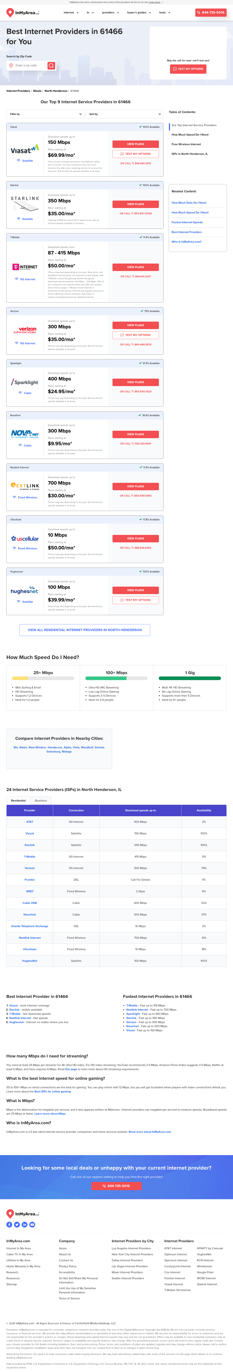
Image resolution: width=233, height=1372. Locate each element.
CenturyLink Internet (177, 1266)
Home (63, 1248)
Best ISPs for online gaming (52, 1091)
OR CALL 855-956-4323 (135, 391)
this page (71, 1069)
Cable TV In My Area (19, 1254)
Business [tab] (41, 800)
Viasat (29, 833)
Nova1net (29, 914)
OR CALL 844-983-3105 (135, 163)
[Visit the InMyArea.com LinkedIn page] (24, 1225)
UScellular (30, 949)
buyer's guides (137, 12)
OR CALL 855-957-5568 (136, 213)
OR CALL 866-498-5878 (135, 344)
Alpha (67, 747)
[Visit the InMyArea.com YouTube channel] (32, 1225)
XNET (29, 891)
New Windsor (37, 747)
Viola (76, 747)
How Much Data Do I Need (189, 203)
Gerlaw (99, 747)
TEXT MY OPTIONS (136, 154)
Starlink (30, 845)
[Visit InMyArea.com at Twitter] (17, 1225)
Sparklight (133, 1014)
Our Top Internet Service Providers (194, 125)
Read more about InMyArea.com (150, 1132)
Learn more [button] (155, 2)
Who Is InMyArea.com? (187, 242)
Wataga (67, 751)
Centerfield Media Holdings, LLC (95, 1323)
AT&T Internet (173, 1248)
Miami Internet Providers (127, 1272)
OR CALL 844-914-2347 (136, 276)
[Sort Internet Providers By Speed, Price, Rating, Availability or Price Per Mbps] (124, 114)
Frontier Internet (174, 1278)
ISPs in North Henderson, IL (190, 154)
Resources (13, 1278)
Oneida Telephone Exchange (29, 926)
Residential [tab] (18, 800)
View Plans (135, 144)
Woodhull (87, 747)
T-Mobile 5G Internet (177, 1290)
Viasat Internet (173, 1284)
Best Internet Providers (187, 232)
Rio (16, 747)
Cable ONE (30, 903)
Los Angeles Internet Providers (131, 1248)
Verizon (30, 868)
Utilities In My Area (18, 1260)
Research (12, 1272)
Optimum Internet (175, 1254)
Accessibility (67, 1272)
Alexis (23, 747)
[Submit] (51, 66)
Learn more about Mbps (50, 1114)
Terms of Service (69, 1298)
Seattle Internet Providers (128, 1278)
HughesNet (29, 961)
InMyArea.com (25, 1323)
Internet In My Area (18, 1248)
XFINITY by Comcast (210, 1248)
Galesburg (53, 751)
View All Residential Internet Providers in (85, 630)
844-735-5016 (212, 13)
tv (88, 12)
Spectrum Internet (175, 1260)
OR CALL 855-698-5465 (136, 495)
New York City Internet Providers (132, 1254)
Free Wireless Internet (186, 144)
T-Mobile (29, 857)
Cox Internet (172, 1272)
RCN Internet (205, 1260)
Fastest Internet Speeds (187, 222)
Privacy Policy (67, 1266)
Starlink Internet (207, 1284)
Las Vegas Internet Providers (130, 1266)
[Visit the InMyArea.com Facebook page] (9, 1225)
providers (108, 12)
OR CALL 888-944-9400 (135, 547)
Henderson (55, 747)
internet (69, 12)
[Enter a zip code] (31, 66)
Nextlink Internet (30, 938)
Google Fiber (205, 1272)
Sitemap (11, 1284)
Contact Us (66, 1260)
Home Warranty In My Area (23, 1266)
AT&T (29, 822)
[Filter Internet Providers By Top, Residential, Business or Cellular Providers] (45, 114)
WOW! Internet (206, 1278)
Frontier (30, 880)
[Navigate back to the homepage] (22, 12)
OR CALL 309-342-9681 (135, 443)
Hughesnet (16, 1022)
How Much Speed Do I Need (190, 134)
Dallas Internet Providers (127, 1260)
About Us (65, 1254)
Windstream (204, 1266)
